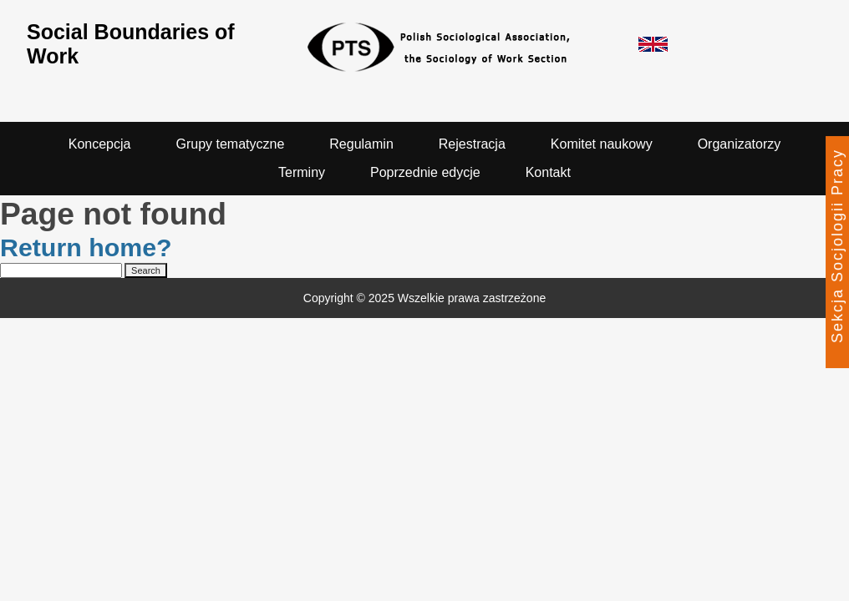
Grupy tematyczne (229, 144)
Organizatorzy (739, 144)
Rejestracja (472, 144)
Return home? (86, 247)
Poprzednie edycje (425, 172)
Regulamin (361, 144)
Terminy (301, 172)
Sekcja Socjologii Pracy (837, 246)
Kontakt (548, 172)
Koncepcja (100, 144)
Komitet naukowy (602, 144)
